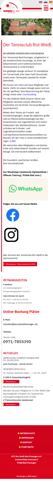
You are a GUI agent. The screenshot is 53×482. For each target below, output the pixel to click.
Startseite (27, 446)
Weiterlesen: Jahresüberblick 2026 (20, 264)
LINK (12, 140)
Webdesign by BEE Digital (26, 476)
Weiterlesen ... (12, 381)
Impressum (27, 437)
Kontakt (27, 442)
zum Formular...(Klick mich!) (17, 364)
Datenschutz (27, 433)
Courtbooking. (29, 94)
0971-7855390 (17, 341)
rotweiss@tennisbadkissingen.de (20, 324)
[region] (26, 27)
